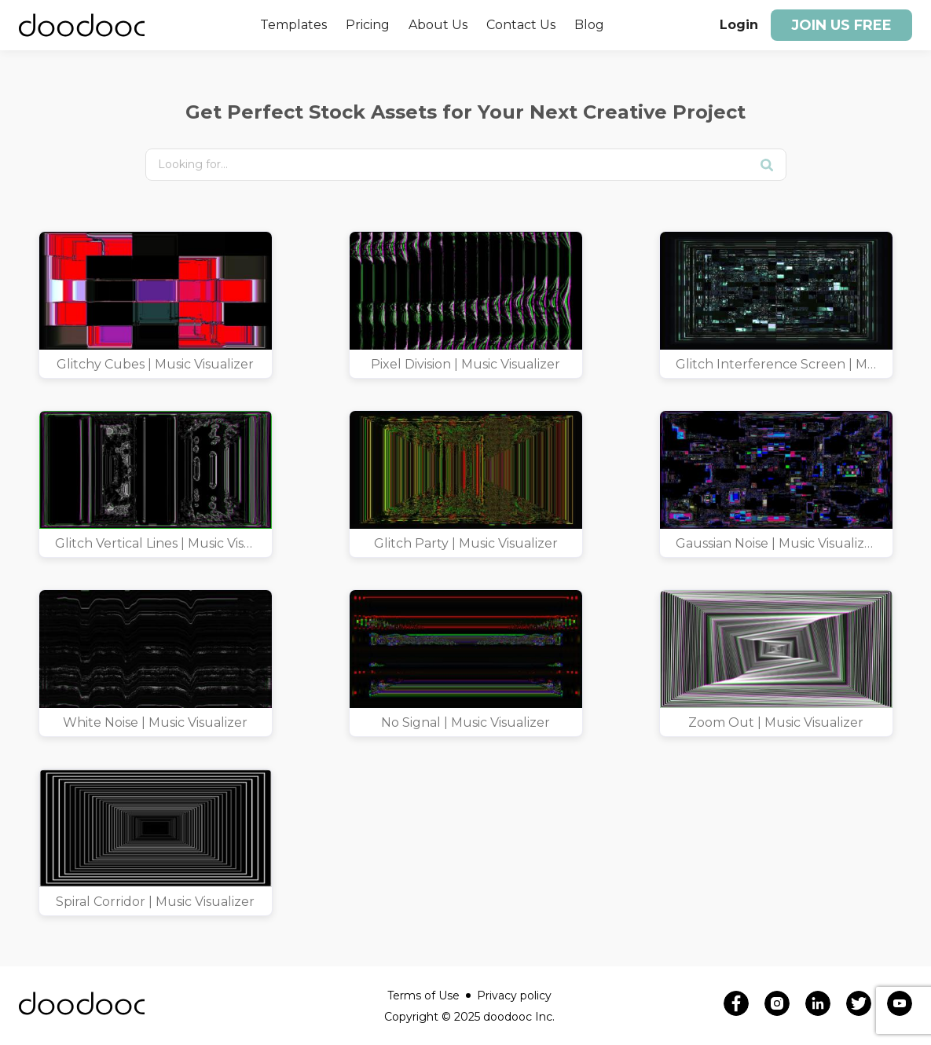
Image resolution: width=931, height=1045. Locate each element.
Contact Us (520, 24)
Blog (589, 24)
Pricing (368, 24)
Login (739, 24)
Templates (293, 24)
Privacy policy (514, 995)
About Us (438, 24)
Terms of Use (429, 995)
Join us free (841, 25)
